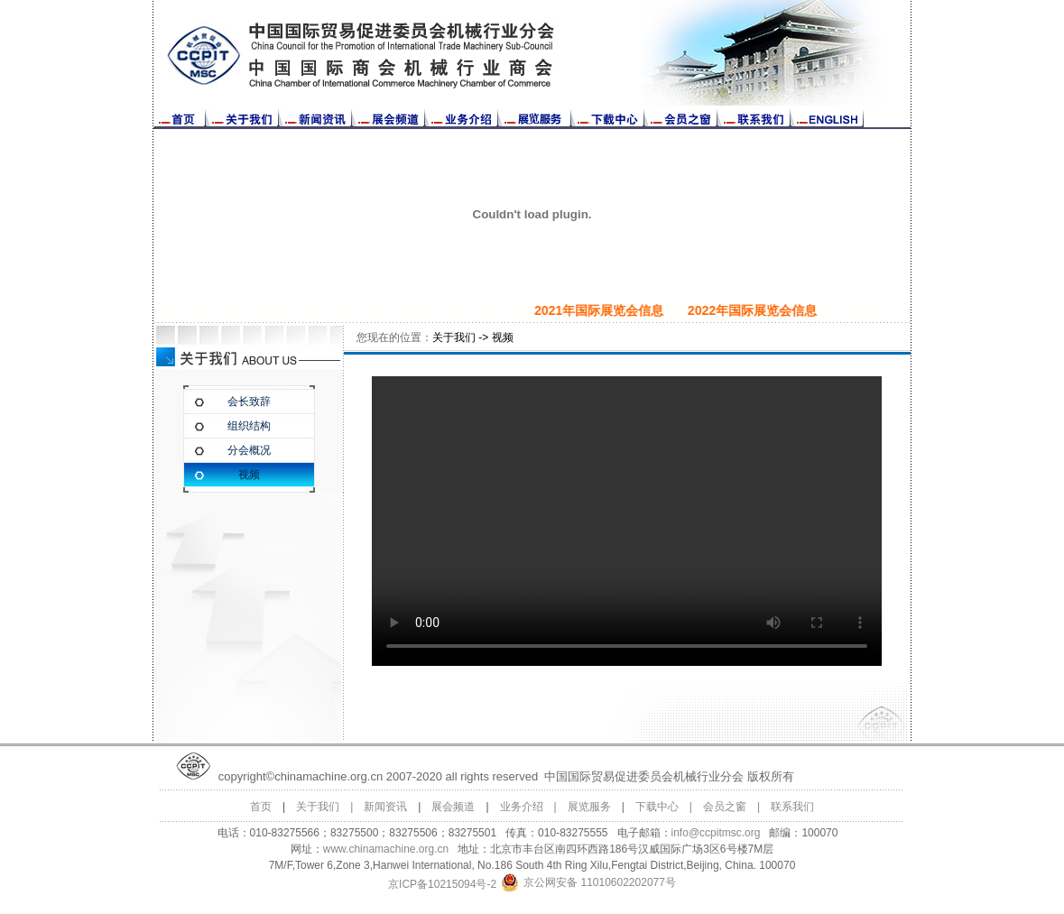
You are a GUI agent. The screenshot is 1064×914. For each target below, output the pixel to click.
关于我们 (317, 806)
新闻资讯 (385, 806)
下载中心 (657, 806)
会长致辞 (249, 401)
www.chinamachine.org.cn (386, 849)
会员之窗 (724, 806)
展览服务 (589, 806)
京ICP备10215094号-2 (442, 884)
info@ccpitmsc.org (716, 832)
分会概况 (249, 450)
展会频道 (453, 806)
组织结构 (249, 426)
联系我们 (792, 806)
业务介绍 (521, 806)
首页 (261, 806)
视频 (249, 474)
